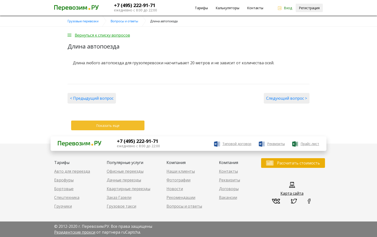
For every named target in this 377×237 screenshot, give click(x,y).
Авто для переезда (72, 171)
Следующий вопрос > (286, 98)
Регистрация (309, 8)
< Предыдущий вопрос (91, 98)
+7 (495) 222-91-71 (134, 5)
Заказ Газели (119, 197)
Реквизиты (276, 143)
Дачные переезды (124, 180)
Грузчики (63, 206)
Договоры (229, 188)
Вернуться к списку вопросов (102, 35)
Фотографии (178, 180)
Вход (288, 8)
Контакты (255, 8)
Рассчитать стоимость (298, 163)
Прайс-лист (310, 143)
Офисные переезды (125, 171)
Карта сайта (291, 193)
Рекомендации (180, 197)
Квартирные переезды (128, 188)
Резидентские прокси (74, 232)
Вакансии (228, 197)
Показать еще (108, 125)
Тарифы (201, 8)
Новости (174, 188)
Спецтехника (66, 197)
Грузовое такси (121, 206)
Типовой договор (236, 143)
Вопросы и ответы (184, 206)
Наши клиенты (180, 171)
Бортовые (64, 188)
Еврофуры (64, 180)
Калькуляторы (227, 8)
